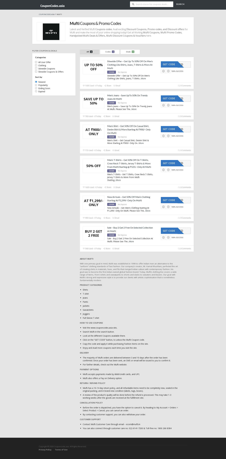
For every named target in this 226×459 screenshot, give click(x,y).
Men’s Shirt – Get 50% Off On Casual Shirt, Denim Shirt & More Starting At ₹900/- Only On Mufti (128, 129)
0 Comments (184, 85)
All (90, 52)
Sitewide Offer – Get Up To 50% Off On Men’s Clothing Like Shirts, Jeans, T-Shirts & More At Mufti (130, 64)
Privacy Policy (45, 449)
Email (116, 85)
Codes (109, 52)
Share (107, 85)
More (143, 78)
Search (180, 4)
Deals (130, 52)
